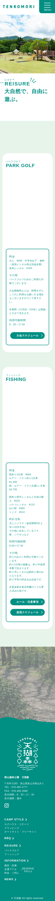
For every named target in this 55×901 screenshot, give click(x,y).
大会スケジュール (29, 335)
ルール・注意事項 (29, 601)
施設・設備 (10, 865)
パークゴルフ (11, 850)
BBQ (7, 838)
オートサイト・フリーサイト (20, 832)
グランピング (11, 828)
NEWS (8, 879)
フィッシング (11, 854)
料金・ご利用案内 (14, 873)
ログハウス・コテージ (16, 824)
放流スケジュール (29, 612)
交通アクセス (11, 869)
